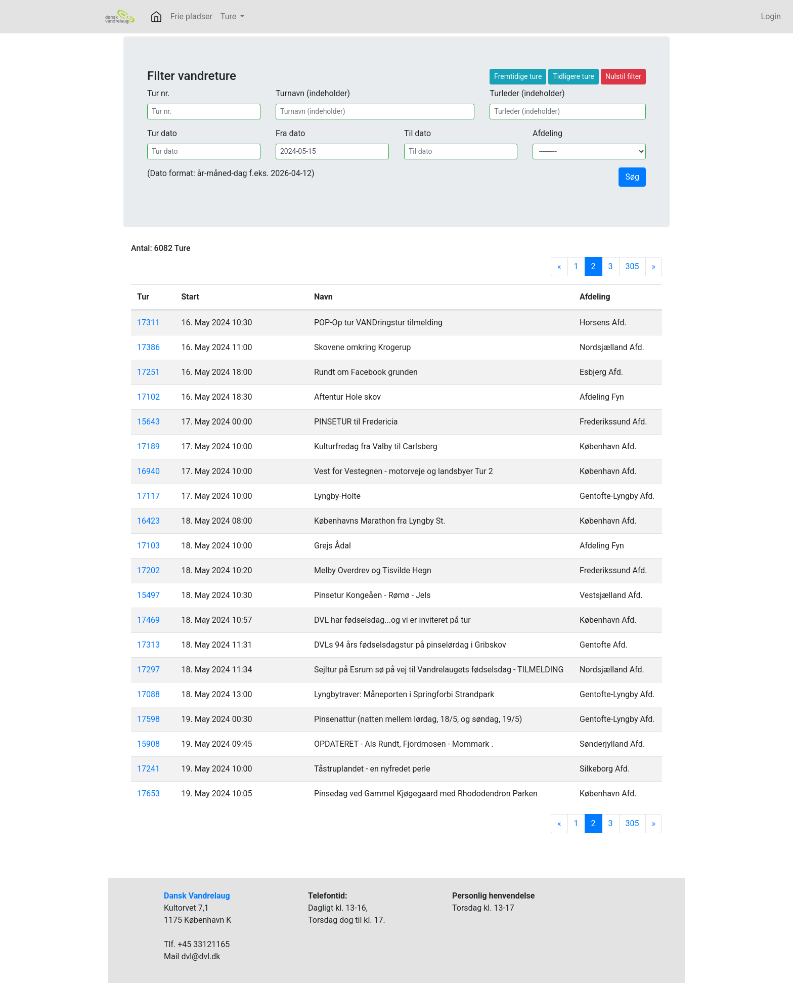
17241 (148, 769)
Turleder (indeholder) (527, 93)
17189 (148, 446)
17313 (148, 645)
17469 (148, 620)
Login (771, 16)
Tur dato (162, 133)
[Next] (654, 266)
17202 (148, 570)
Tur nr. (158, 93)
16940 (148, 471)
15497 (148, 595)
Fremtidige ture (518, 76)
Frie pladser (191, 16)
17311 (148, 322)
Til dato (417, 133)
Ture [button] (229, 16)
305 (632, 266)
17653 (148, 793)
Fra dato (290, 133)
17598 (148, 719)
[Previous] (559, 266)
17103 (148, 545)
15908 (148, 744)
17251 (148, 372)
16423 (148, 521)
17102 (148, 397)
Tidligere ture (573, 76)
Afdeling (547, 133)
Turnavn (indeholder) (313, 93)
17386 (148, 347)
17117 (148, 496)
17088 (148, 694)
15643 (148, 421)
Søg (632, 177)
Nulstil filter (623, 76)
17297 (148, 669)
